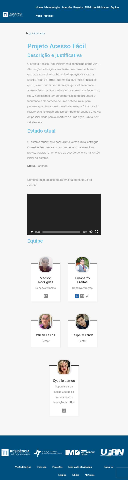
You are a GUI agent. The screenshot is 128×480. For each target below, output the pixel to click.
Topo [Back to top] (109, 459)
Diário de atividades (80, 459)
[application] (64, 214)
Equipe (62, 467)
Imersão (41, 459)
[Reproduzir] (31, 231)
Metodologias (23, 459)
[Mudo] (91, 231)
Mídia (75, 467)
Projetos (57, 459)
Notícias (89, 467)
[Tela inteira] (96, 231)
